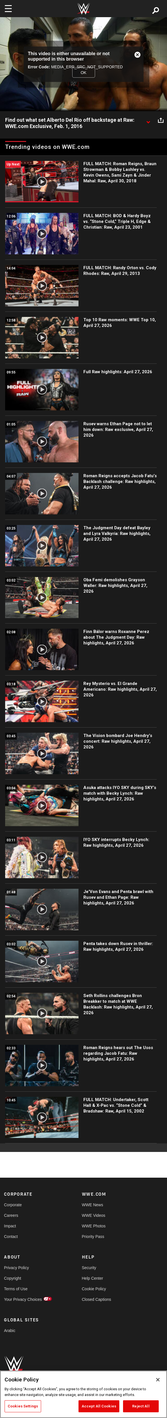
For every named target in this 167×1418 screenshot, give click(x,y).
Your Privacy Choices (23, 1299)
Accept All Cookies (99, 1406)
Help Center (92, 1278)
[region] (83, 1394)
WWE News (92, 1205)
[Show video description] (148, 120)
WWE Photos (94, 1226)
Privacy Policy (16, 1267)
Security (89, 1267)
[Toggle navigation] (8, 8)
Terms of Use (15, 1289)
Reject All (140, 1406)
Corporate (13, 1205)
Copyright (12, 1278)
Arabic (9, 1330)
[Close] (158, 1379)
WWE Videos (93, 1215)
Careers (11, 1215)
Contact (11, 1236)
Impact (10, 1226)
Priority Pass (93, 1236)
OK (83, 72)
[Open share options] (160, 120)
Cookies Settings (23, 1406)
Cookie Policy (94, 1289)
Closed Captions (96, 1299)
